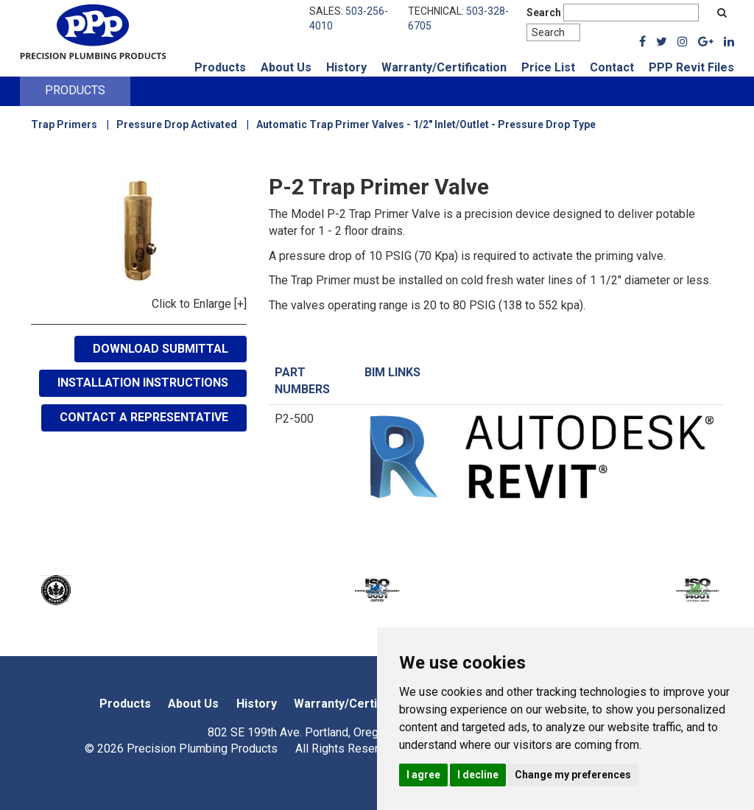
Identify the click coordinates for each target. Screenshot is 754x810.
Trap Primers (64, 124)
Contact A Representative (144, 417)
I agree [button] (423, 775)
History (346, 67)
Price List (548, 67)
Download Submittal (160, 349)
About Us (286, 67)
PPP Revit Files (691, 67)
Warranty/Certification (444, 67)
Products (220, 67)
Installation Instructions (142, 383)
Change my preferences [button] (573, 775)
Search (543, 12)
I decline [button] (477, 775)
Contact (612, 67)
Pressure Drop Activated (176, 124)
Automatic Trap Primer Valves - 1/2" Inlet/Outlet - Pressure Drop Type (426, 124)
